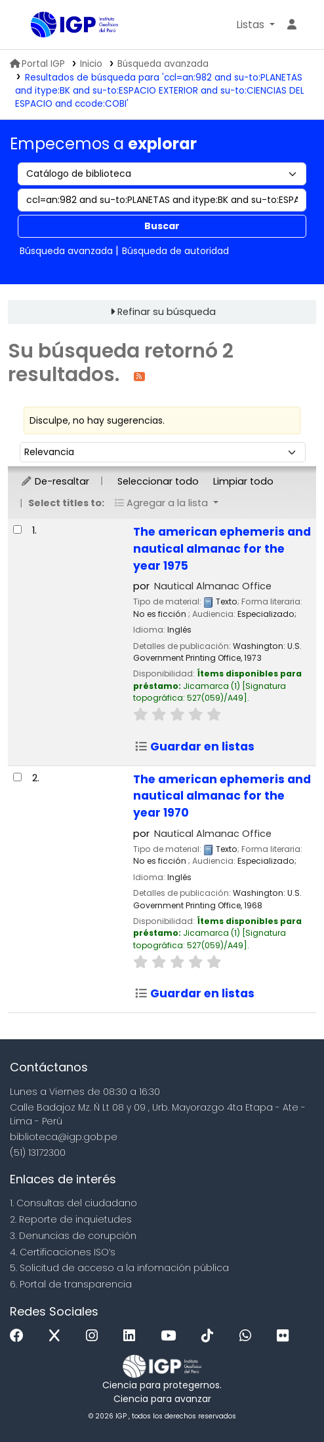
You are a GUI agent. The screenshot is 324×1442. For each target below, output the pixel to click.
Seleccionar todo (158, 481)
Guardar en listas (194, 746)
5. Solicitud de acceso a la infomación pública (119, 1267)
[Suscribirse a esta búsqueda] (139, 375)
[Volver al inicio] (285, 1402)
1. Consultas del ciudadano (73, 1203)
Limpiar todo (243, 481)
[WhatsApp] (248, 1336)
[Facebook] (20, 1336)
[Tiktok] (210, 1336)
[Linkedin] (132, 1336)
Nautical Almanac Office (213, 586)
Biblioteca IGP (35, 25)
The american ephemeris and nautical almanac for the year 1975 (222, 549)
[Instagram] (95, 1336)
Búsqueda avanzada (163, 64)
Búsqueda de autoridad (175, 250)
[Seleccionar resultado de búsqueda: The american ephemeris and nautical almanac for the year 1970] (17, 777)
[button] (255, 25)
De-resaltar (54, 481)
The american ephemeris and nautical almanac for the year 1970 (222, 796)
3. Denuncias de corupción (73, 1235)
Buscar (162, 225)
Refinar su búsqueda (166, 311)
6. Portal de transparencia (71, 1284)
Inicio (91, 64)
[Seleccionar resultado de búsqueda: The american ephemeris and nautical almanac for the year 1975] (17, 529)
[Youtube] (171, 1336)
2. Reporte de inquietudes (71, 1219)
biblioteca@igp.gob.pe (63, 1136)
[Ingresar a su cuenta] (292, 25)
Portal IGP (37, 64)
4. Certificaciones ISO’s (62, 1252)
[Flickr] (286, 1336)
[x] (57, 1336)
